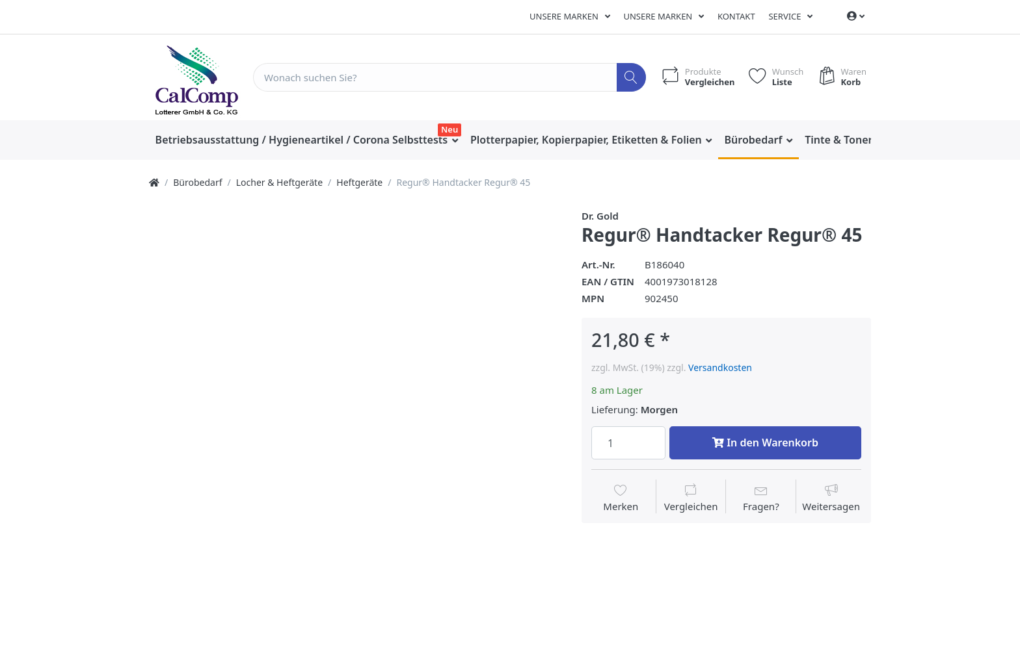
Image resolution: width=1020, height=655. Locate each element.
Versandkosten (720, 367)
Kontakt (736, 16)
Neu (449, 129)
